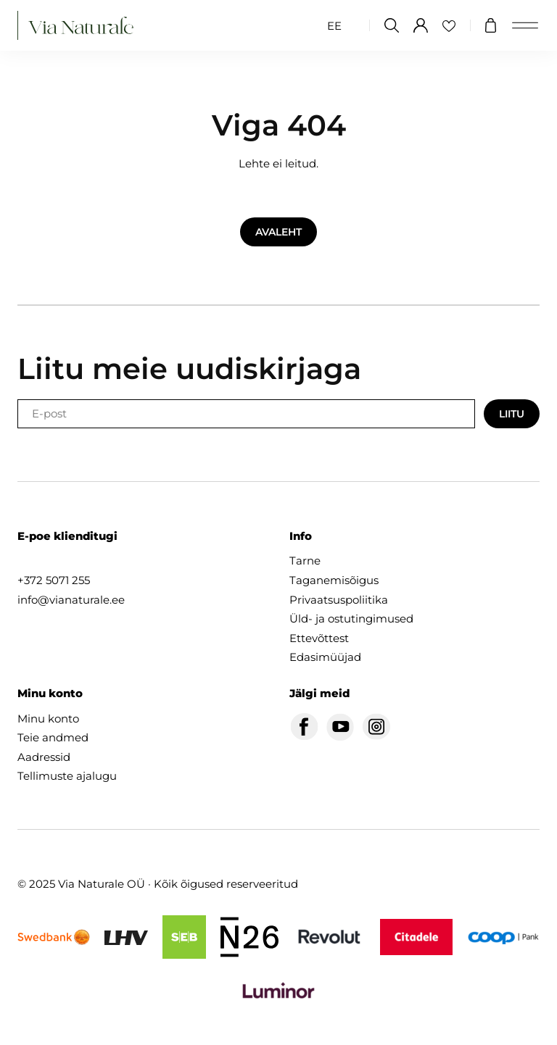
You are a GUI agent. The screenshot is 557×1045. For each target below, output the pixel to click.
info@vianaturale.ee (71, 600)
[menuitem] (334, 25)
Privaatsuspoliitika (338, 600)
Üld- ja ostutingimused (351, 618)
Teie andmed (52, 737)
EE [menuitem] (334, 26)
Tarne (305, 560)
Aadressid (43, 757)
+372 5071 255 (53, 580)
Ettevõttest (319, 638)
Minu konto (48, 718)
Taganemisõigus (334, 580)
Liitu (511, 413)
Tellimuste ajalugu (67, 776)
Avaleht (278, 231)
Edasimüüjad (325, 657)
